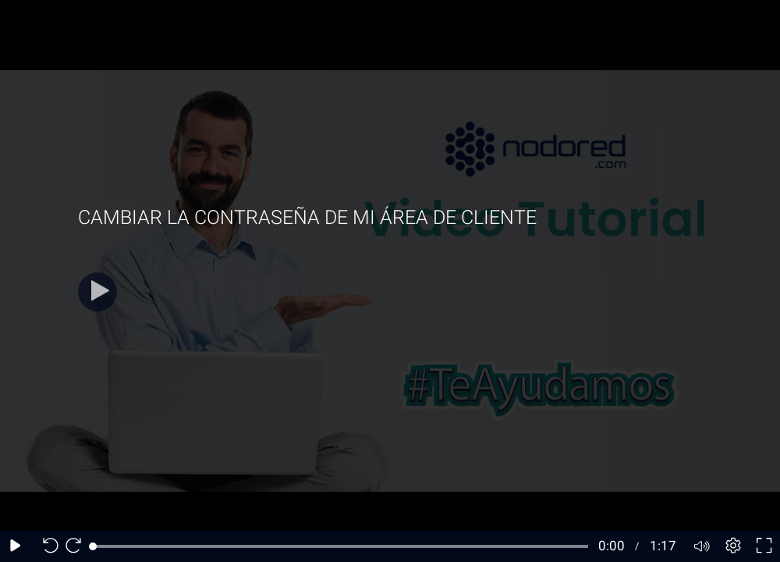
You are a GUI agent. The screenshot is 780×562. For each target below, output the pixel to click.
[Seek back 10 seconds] (46, 546)
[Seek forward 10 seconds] (77, 546)
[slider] (340, 546)
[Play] (97, 291)
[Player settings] (733, 546)
